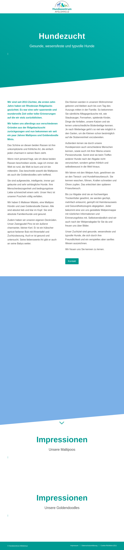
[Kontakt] (71, 263)
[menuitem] (74, 545)
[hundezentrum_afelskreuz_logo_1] (62, 6)
